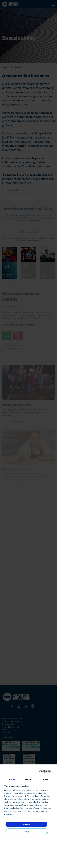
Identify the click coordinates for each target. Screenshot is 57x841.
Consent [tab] (11, 779)
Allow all (26, 824)
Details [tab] (28, 779)
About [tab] (45, 779)
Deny (26, 831)
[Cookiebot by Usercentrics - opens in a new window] (39, 772)
